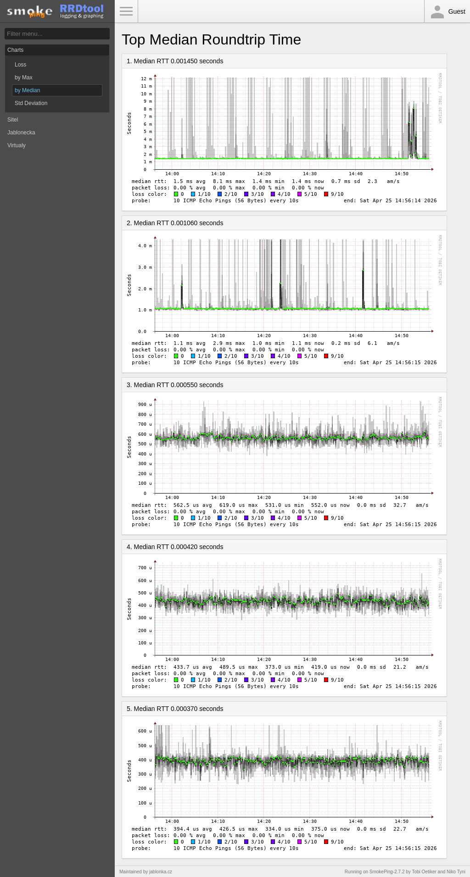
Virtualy (16, 145)
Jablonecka (21, 132)
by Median (27, 90)
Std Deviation (31, 103)
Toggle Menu (126, 11)
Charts (15, 50)
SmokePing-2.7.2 (387, 871)
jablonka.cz (160, 871)
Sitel (12, 120)
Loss (20, 64)
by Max (24, 77)
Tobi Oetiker (424, 871)
